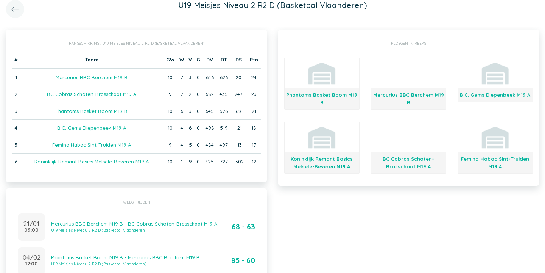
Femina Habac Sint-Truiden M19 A (91, 145)
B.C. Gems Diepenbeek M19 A (91, 128)
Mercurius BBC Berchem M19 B (92, 77)
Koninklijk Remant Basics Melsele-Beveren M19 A (91, 161)
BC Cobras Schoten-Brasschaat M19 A (91, 94)
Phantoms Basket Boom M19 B (92, 111)
